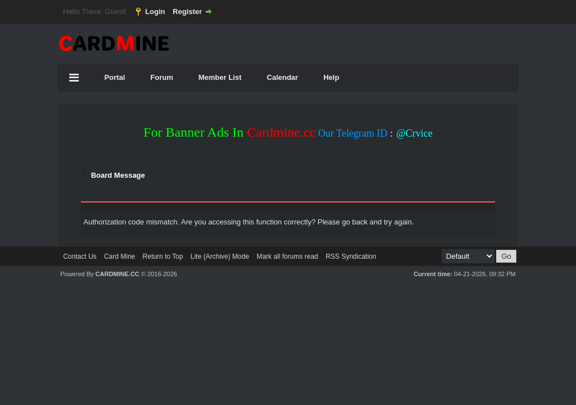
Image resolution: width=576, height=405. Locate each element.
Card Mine (119, 256)
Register (187, 11)
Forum (161, 77)
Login (155, 11)
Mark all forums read (287, 256)
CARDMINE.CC (118, 274)
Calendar (282, 77)
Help (331, 77)
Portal (114, 77)
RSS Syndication (351, 256)
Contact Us (79, 256)
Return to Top (163, 256)
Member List (220, 77)
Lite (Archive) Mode (220, 256)
